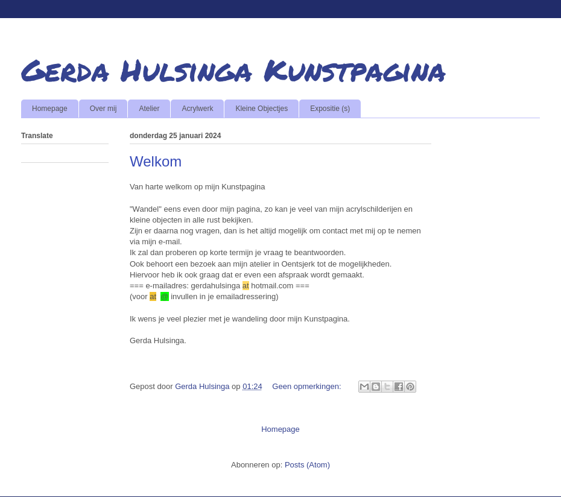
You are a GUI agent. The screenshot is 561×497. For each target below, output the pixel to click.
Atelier (149, 108)
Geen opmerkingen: (307, 386)
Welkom (156, 161)
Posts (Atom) (307, 464)
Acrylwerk (197, 108)
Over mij (103, 108)
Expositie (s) (330, 108)
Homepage (50, 108)
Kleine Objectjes (261, 108)
